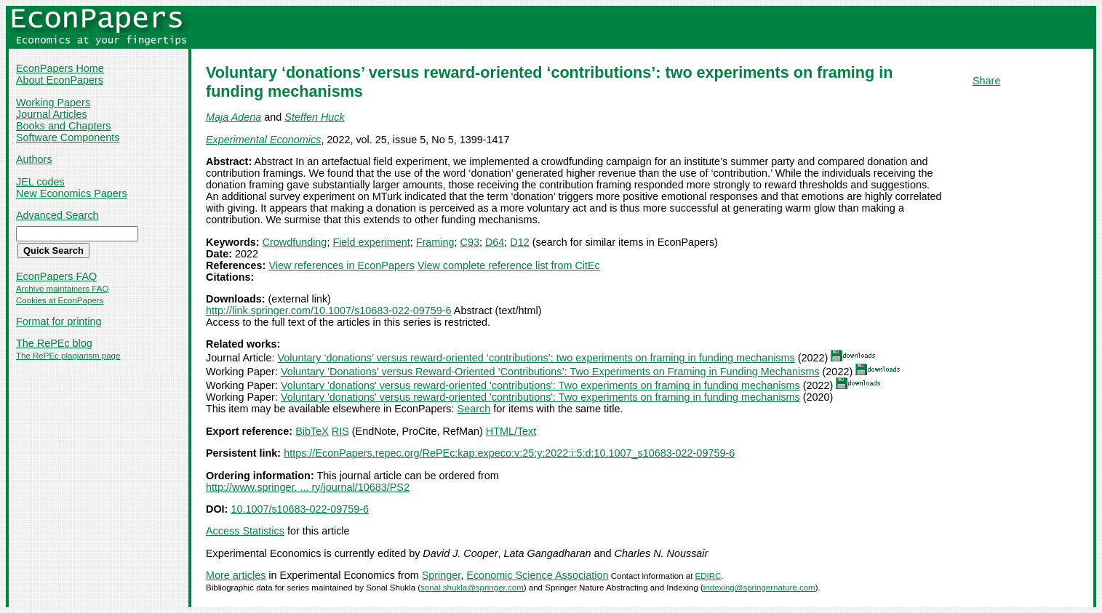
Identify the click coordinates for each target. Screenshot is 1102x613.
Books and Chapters (63, 126)
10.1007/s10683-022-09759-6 (300, 509)
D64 (494, 242)
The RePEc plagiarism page (68, 355)
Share (986, 81)
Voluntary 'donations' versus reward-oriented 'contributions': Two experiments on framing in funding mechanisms (540, 385)
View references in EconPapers (341, 265)
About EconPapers (59, 80)
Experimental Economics (263, 139)
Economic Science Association (537, 575)
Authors (34, 159)
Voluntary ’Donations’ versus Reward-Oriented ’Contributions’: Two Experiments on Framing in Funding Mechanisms (550, 371)
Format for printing (59, 321)
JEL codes (40, 182)
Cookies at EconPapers (59, 300)
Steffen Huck (314, 117)
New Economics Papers (71, 193)
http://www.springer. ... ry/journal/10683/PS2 (308, 487)
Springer (441, 575)
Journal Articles (51, 114)
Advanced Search (57, 215)
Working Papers (53, 102)
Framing (435, 242)
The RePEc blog (54, 343)
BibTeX (312, 431)
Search (474, 408)
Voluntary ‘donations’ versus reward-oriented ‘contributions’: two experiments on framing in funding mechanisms (535, 358)
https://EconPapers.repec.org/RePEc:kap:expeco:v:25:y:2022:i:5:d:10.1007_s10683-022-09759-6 (509, 453)
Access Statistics (245, 531)
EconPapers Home (60, 68)
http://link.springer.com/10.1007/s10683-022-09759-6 (329, 310)
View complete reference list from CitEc (509, 265)
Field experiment (371, 242)
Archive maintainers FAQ (62, 288)
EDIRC (708, 576)
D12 (519, 242)
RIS (340, 431)
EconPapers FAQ (56, 276)
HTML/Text (511, 431)
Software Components (67, 137)
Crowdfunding (295, 242)
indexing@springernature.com (759, 587)
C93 (469, 242)
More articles (235, 575)
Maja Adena (233, 117)
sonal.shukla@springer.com (472, 587)
